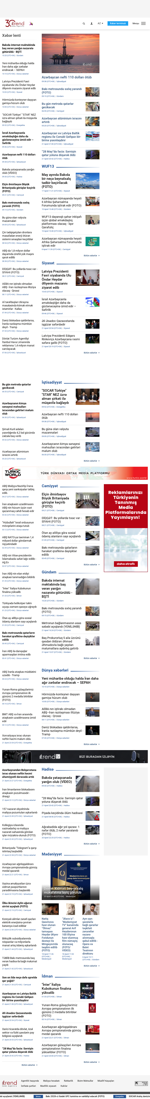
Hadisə (48, 769)
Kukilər (64, 1086)
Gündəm (49, 572)
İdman (47, 976)
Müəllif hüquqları (106, 1081)
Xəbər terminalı (118, 23)
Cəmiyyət (50, 486)
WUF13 (48, 166)
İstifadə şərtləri (28, 1086)
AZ (99, 23)
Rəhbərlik (68, 1081)
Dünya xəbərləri (55, 670)
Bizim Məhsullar (85, 1081)
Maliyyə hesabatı (51, 1081)
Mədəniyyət (52, 854)
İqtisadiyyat (52, 382)
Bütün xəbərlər (90, 255)
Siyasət (48, 263)
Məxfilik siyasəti (48, 1086)
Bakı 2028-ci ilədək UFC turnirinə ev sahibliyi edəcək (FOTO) (89, 1096)
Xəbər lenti (11, 35)
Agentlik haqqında (30, 1081)
